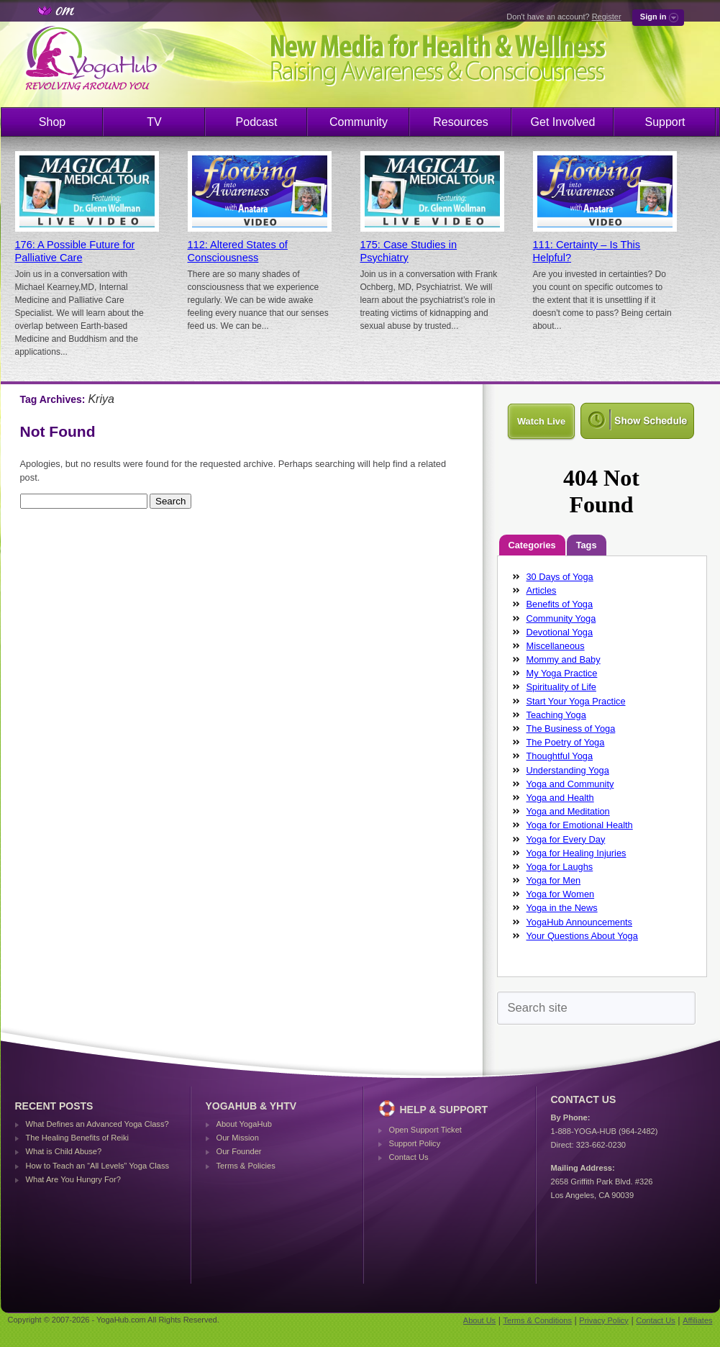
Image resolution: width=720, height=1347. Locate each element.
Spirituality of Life (561, 686)
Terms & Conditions (537, 1320)
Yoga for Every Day (566, 839)
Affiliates (697, 1320)
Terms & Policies (246, 1165)
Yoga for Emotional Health (580, 825)
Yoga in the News (562, 907)
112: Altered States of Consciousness (238, 251)
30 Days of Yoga (560, 576)
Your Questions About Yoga (582, 935)
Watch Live (541, 421)
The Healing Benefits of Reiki (77, 1137)
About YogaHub (244, 1124)
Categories (532, 545)
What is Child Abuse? (64, 1151)
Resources (460, 122)
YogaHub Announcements (580, 922)
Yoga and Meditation (568, 811)
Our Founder (239, 1151)
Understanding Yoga (568, 770)
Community (358, 122)
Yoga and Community (570, 784)
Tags (586, 545)
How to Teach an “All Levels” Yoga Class (98, 1165)
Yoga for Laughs (560, 866)
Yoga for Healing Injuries (576, 853)
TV (154, 122)
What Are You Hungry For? (73, 1179)
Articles (542, 590)
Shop (52, 122)
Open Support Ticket (425, 1129)
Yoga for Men (554, 880)
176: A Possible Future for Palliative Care (75, 251)
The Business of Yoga (571, 728)
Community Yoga (561, 618)
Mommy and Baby (564, 659)
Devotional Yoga (560, 632)
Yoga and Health (560, 797)
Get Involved (563, 122)
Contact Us (409, 1157)
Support (664, 122)
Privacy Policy (603, 1320)
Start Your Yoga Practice (576, 701)
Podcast (257, 122)
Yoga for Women (561, 894)
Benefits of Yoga (560, 604)
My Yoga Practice (562, 673)
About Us (479, 1320)
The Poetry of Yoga (566, 742)
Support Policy (415, 1143)
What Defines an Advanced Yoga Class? (97, 1124)
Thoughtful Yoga (560, 755)
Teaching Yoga (556, 714)
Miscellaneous (556, 645)
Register (606, 16)
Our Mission (238, 1137)
